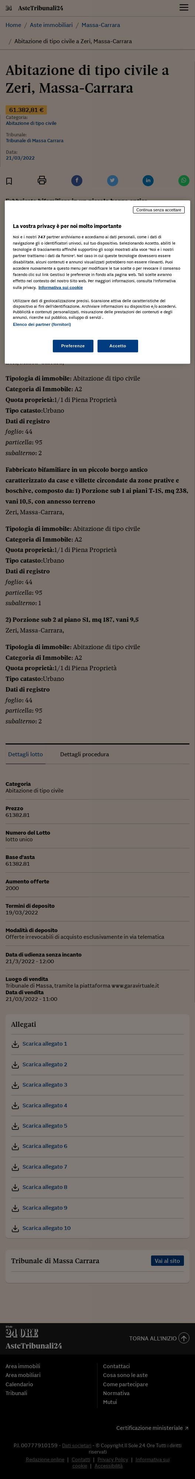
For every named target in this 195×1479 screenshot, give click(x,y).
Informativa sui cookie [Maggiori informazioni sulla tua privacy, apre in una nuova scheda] (60, 287)
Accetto (117, 346)
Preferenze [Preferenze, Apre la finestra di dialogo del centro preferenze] (73, 346)
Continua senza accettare (158, 210)
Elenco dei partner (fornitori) (42, 324)
